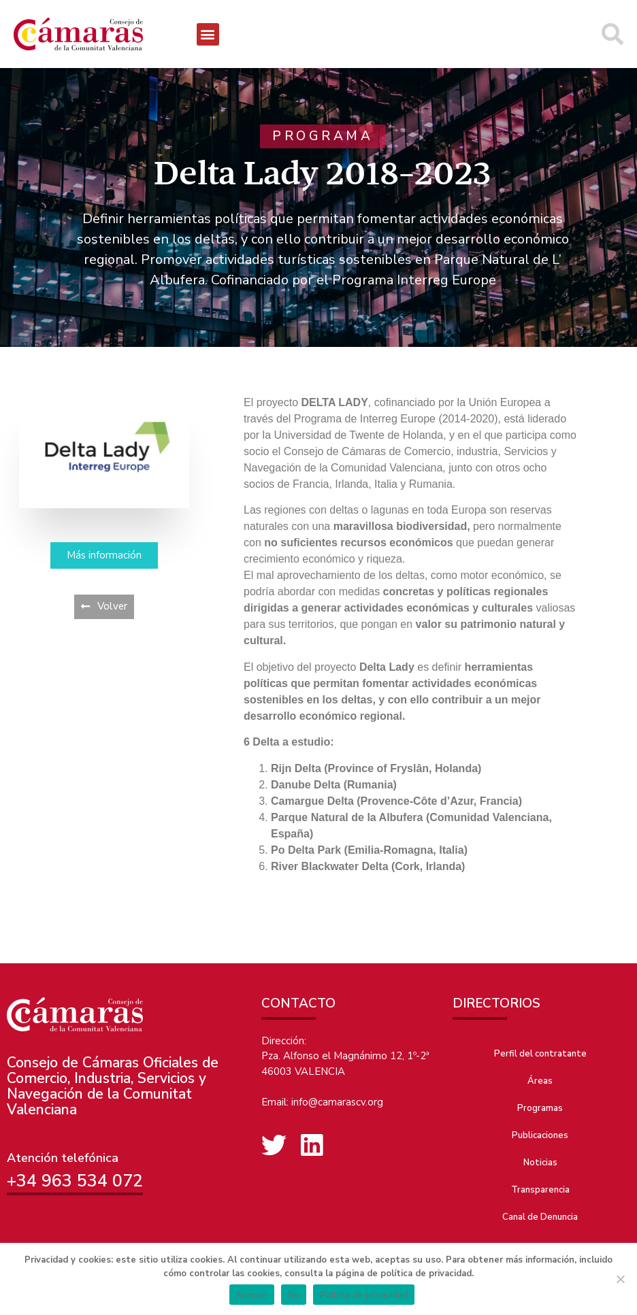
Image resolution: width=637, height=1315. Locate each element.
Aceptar (252, 1295)
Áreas (540, 1081)
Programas (540, 1108)
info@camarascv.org (337, 1102)
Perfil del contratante (540, 1054)
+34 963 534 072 (75, 1181)
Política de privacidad (364, 1295)
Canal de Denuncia (540, 1217)
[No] (620, 1279)
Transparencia (540, 1190)
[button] (208, 34)
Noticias (540, 1162)
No (293, 1295)
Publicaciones (540, 1135)
